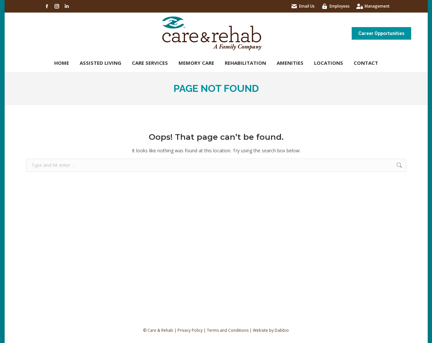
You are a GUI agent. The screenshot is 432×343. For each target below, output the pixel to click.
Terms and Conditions (228, 330)
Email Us (307, 6)
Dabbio (282, 330)
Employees (340, 6)
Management (377, 6)
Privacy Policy (190, 330)
